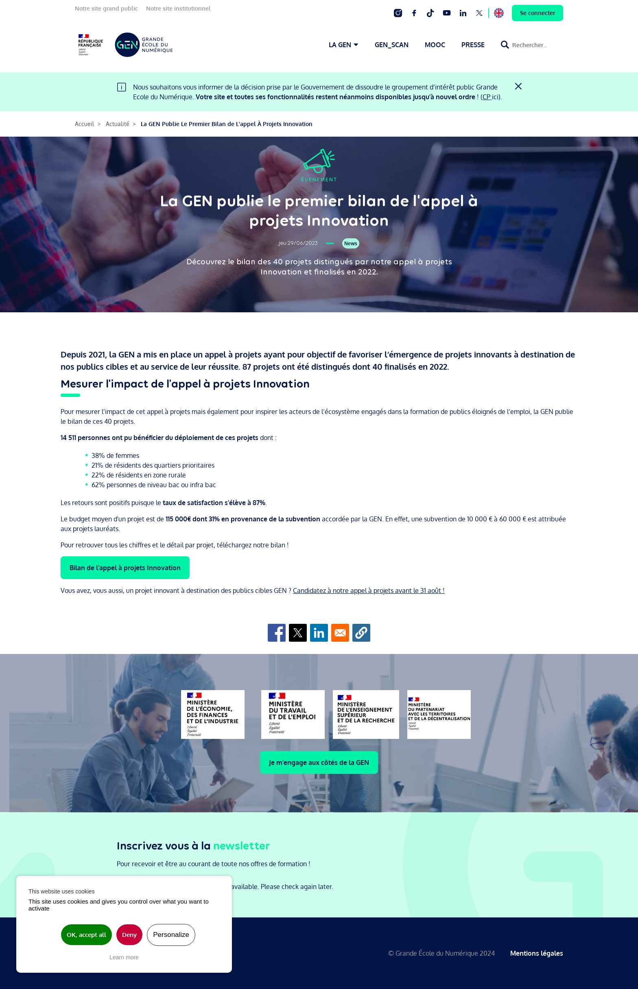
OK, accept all (86, 935)
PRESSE (473, 45)
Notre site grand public (106, 8)
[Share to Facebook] (277, 633)
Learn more (124, 957)
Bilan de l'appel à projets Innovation (125, 568)
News (350, 243)
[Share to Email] (340, 633)
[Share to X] (298, 633)
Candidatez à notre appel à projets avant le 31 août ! (369, 590)
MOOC (435, 45)
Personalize (171, 935)
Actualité (117, 123)
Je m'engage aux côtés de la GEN (319, 762)
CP (487, 97)
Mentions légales (536, 953)
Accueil (84, 123)
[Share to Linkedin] (319, 633)
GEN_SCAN (392, 45)
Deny (129, 935)
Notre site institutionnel (178, 8)
